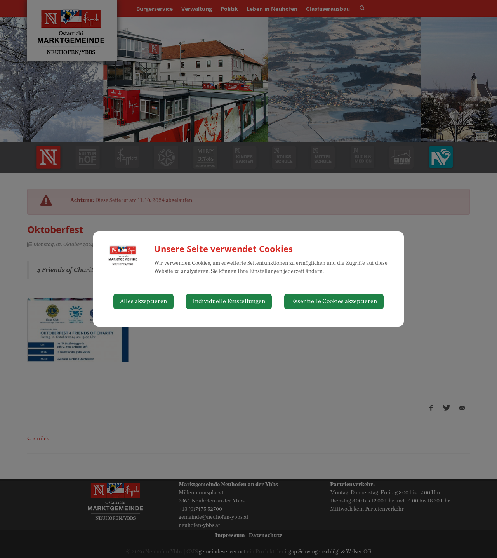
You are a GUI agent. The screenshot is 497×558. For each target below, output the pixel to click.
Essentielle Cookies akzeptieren (334, 301)
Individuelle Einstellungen (229, 301)
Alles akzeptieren (143, 301)
